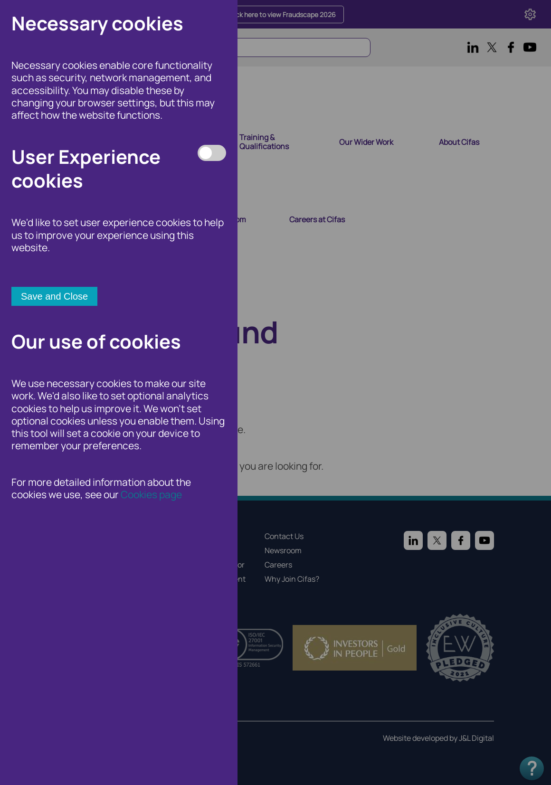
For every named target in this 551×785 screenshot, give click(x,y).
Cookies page (151, 494)
